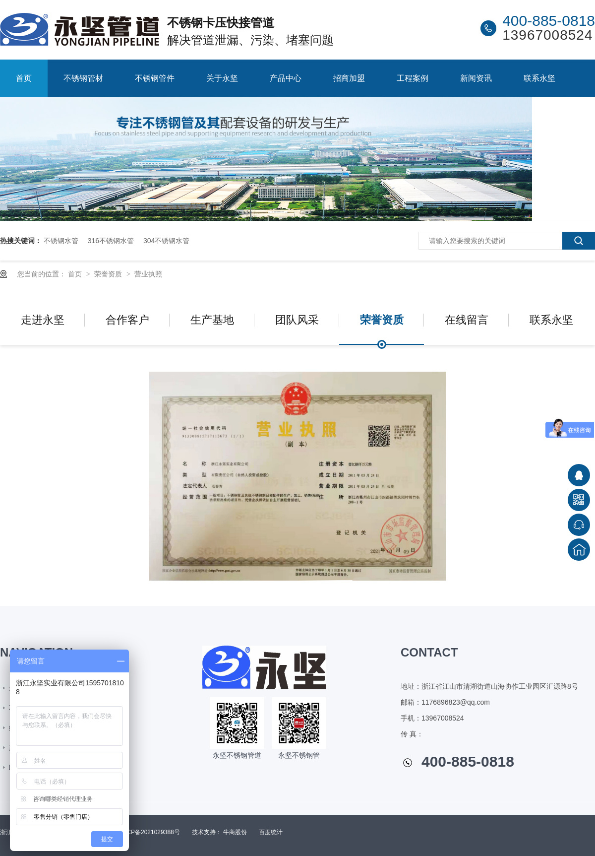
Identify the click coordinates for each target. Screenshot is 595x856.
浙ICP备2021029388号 (149, 832)
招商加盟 (349, 78)
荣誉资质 (109, 274)
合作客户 (127, 320)
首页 (24, 78)
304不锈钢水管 (166, 241)
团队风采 (297, 320)
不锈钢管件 (155, 78)
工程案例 (412, 78)
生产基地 (212, 320)
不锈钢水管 (61, 241)
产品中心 (285, 78)
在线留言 (466, 320)
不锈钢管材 (83, 78)
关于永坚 (222, 78)
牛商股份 (235, 832)
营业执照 (148, 274)
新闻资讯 (476, 78)
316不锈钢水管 (111, 241)
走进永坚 (42, 320)
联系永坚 (539, 78)
